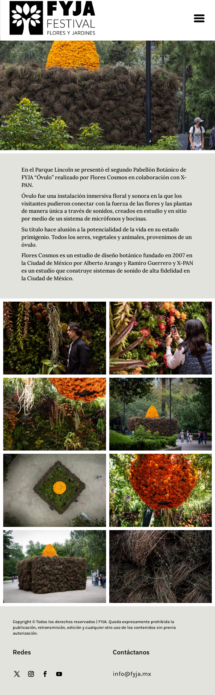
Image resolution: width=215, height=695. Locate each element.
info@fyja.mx (132, 673)
